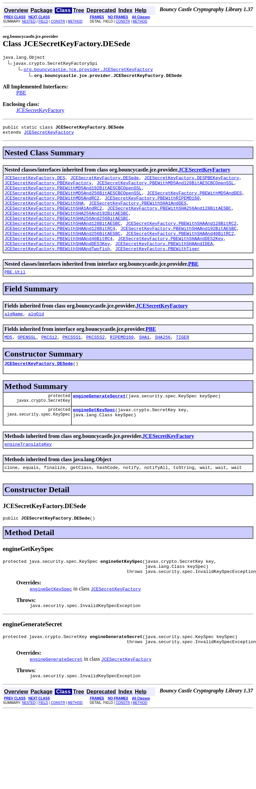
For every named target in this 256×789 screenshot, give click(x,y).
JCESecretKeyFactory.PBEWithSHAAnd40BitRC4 (58, 255)
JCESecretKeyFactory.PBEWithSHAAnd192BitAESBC (178, 242)
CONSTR (58, 21)
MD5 (8, 358)
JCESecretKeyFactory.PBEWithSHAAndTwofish (57, 267)
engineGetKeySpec (94, 434)
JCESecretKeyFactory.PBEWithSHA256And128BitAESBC (169, 218)
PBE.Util (14, 291)
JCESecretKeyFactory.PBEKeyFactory (47, 188)
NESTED (29, 21)
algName (13, 334)
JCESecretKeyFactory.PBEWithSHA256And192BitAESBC (66, 224)
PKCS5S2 (95, 358)
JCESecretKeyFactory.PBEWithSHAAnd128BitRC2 (181, 236)
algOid (36, 334)
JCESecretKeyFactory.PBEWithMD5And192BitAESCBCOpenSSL (73, 194)
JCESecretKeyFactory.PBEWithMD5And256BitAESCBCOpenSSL (73, 200)
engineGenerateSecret (99, 419)
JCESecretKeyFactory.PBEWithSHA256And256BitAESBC (66, 230)
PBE (21, 94)
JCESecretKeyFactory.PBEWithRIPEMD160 (152, 206)
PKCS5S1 (72, 358)
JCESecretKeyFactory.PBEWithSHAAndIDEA (164, 261)
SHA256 (163, 358)
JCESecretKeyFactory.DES (34, 182)
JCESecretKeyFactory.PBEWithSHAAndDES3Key (57, 261)
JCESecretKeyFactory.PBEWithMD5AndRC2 (51, 206)
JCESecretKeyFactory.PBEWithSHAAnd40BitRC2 (180, 248)
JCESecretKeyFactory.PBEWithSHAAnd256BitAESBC (62, 248)
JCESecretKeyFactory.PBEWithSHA (44, 212)
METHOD (75, 21)
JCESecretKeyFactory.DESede (104, 182)
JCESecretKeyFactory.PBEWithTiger (157, 267)
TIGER (182, 358)
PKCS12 (49, 358)
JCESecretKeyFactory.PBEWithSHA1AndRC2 (53, 218)
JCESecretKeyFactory (40, 111)
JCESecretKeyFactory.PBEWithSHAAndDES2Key (170, 255)
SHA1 (144, 358)
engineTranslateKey (28, 470)
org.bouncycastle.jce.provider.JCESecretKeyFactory (88, 70)
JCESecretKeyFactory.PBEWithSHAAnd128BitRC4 (59, 242)
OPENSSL (27, 358)
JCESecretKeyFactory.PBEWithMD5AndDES (194, 200)
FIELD (43, 21)
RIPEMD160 (122, 358)
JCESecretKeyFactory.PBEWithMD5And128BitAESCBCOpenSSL (165, 188)
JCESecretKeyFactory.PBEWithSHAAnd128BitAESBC (62, 236)
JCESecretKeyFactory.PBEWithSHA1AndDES (138, 212)
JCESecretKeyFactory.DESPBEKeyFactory (191, 182)
